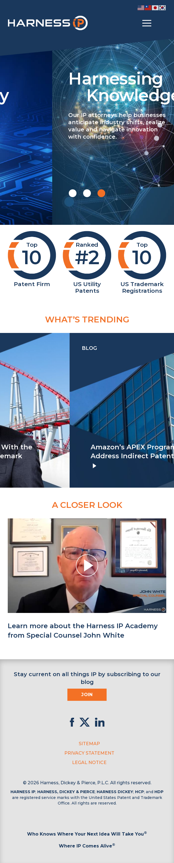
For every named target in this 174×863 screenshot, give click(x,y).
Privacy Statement (89, 753)
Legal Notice (89, 762)
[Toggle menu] (147, 23)
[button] (72, 193)
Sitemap (89, 743)
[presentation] (5, 410)
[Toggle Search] (161, 23)
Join (87, 694)
